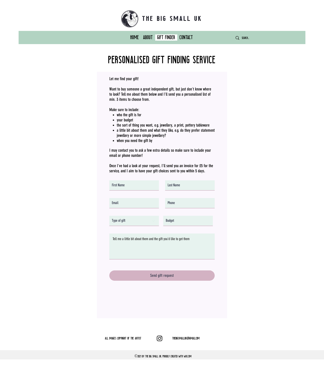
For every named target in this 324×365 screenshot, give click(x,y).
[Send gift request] (162, 275)
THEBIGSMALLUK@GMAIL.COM (186, 338)
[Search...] (248, 37)
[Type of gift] (134, 221)
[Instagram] (159, 338)
